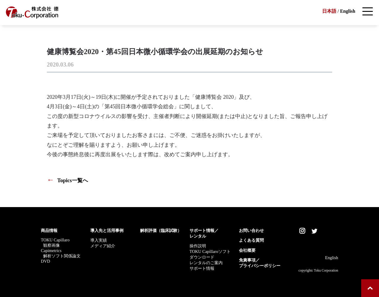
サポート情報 (202, 268)
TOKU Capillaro (55, 240)
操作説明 (198, 245)
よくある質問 (251, 240)
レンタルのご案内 (206, 262)
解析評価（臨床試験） (161, 230)
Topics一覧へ (67, 180)
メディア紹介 (102, 245)
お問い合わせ (251, 230)
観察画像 (51, 245)
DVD (45, 261)
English (347, 11)
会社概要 (247, 250)
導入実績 (98, 240)
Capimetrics (51, 250)
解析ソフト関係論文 (62, 256)
